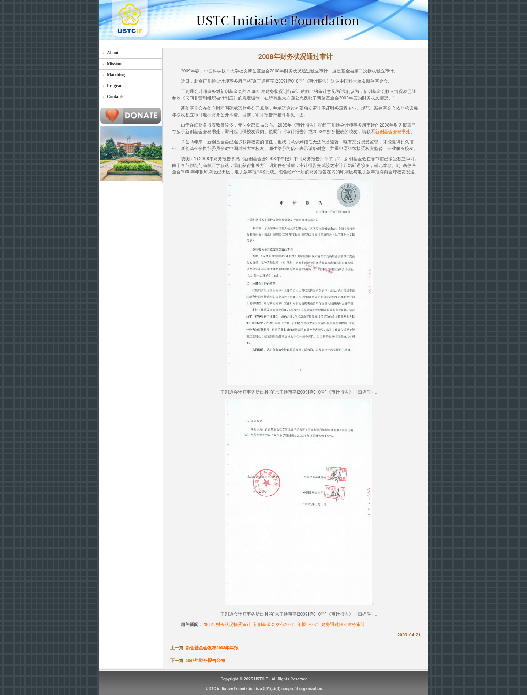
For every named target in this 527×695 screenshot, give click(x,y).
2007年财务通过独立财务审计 (336, 624)
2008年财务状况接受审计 (227, 624)
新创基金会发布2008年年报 (279, 624)
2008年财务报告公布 (205, 660)
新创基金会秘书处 (392, 131)
